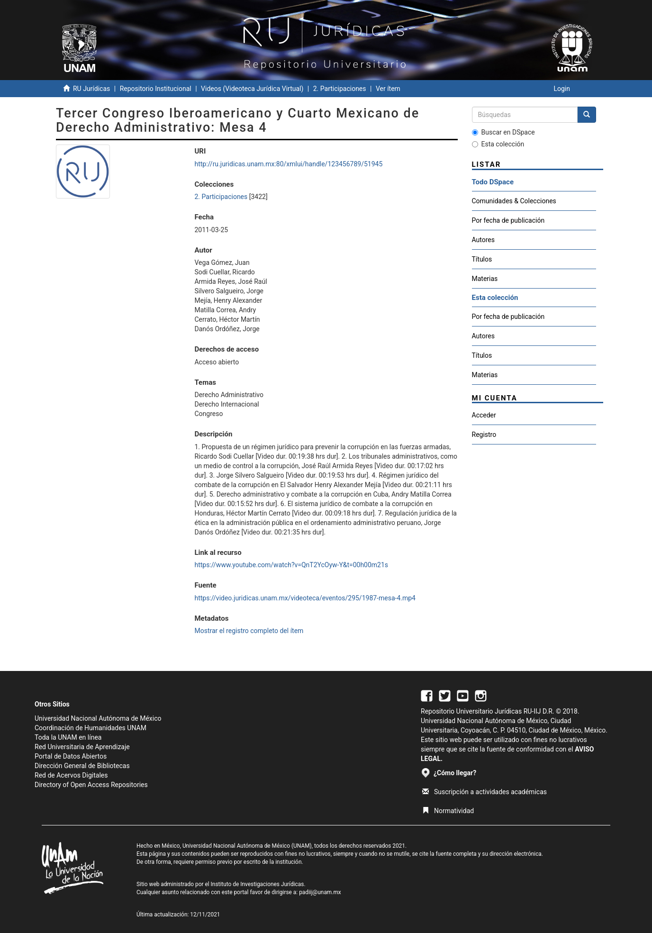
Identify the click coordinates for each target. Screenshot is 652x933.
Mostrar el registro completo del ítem (248, 630)
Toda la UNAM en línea (68, 737)
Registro (484, 434)
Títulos (482, 259)
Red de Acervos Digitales (71, 775)
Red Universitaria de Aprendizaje (82, 747)
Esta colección (498, 144)
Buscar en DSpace (503, 132)
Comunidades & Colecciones (514, 201)
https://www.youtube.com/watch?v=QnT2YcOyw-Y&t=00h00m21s (291, 565)
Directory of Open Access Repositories (91, 784)
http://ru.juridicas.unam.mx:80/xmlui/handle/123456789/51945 (288, 164)
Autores (483, 240)
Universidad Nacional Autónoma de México (98, 718)
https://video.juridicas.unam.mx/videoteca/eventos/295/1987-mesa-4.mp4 (304, 598)
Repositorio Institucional (155, 88)
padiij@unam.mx (320, 892)
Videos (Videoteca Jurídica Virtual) (252, 88)
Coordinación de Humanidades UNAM (90, 728)
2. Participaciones (339, 88)
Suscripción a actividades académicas (484, 792)
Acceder (484, 415)
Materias (485, 278)
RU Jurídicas (91, 88)
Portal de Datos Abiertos (71, 756)
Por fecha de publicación (508, 220)
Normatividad (448, 811)
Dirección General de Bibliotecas (82, 766)
